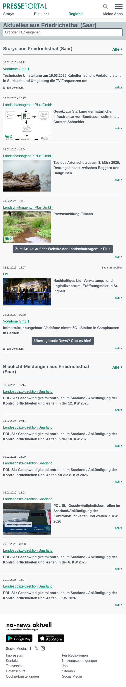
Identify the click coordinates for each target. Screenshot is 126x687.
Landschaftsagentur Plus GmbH (28, 105)
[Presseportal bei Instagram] (41, 648)
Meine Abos (113, 14)
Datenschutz (15, 671)
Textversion (15, 666)
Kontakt (12, 661)
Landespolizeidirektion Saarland (28, 391)
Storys (8, 14)
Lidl (6, 274)
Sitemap (68, 671)
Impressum (14, 655)
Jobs (65, 666)
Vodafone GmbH (16, 69)
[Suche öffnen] (105, 6)
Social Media (72, 676)
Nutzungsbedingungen (79, 661)
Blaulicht (41, 14)
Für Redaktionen (75, 655)
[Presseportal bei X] (35, 648)
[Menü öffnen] (119, 6)
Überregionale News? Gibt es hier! (62, 341)
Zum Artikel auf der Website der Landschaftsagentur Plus (62, 249)
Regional (76, 14)
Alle (117, 49)
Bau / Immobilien (112, 267)
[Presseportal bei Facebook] (29, 648)
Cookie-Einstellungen (22, 676)
